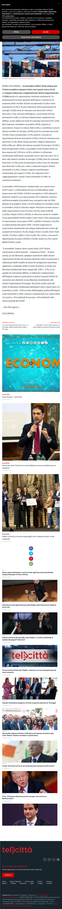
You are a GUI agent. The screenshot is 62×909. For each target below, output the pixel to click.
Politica (4, 731)
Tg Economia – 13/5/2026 (12, 397)
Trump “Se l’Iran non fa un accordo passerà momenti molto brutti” (28, 766)
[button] (59, 3)
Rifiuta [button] (16, 32)
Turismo (4, 667)
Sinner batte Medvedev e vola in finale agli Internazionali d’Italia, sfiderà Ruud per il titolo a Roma (27, 573)
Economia (5, 394)
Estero (4, 763)
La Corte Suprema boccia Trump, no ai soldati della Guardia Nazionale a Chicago (15, 327)
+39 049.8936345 (42, 895)
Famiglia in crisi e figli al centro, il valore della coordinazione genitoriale (46, 326)
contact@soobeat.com (10, 897)
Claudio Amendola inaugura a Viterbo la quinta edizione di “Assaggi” (29, 703)
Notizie (4, 794)
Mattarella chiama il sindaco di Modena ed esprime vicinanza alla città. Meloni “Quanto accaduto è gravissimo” (27, 734)
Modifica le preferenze (25, 906)
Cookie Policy (11, 906)
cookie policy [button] (9, 16)
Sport (3, 570)
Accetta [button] (45, 32)
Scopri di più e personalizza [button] (31, 37)
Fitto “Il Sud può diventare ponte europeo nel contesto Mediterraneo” (24, 797)
